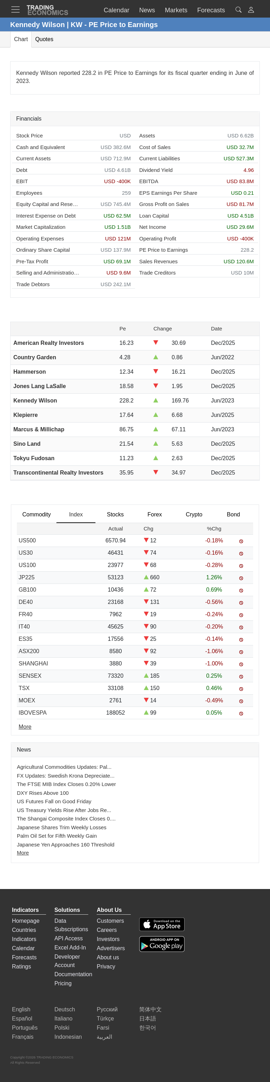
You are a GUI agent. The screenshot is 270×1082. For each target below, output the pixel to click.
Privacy (106, 967)
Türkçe (105, 1019)
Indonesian (68, 1037)
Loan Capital (154, 216)
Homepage (25, 921)
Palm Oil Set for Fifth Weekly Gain (57, 836)
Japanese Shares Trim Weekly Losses (62, 827)
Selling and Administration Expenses (47, 273)
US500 (27, 540)
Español (22, 1019)
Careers (107, 930)
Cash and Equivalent (40, 147)
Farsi (103, 1028)
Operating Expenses (40, 238)
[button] (251, 11)
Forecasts (24, 957)
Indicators (24, 939)
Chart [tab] (21, 39)
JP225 (26, 577)
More (23, 853)
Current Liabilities (159, 158)
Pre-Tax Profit (32, 261)
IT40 (24, 627)
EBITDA (148, 181)
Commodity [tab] (36, 514)
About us (108, 957)
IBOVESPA (33, 713)
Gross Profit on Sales (164, 204)
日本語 (147, 1019)
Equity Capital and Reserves (47, 204)
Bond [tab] (233, 514)
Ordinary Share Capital (43, 250)
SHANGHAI (33, 663)
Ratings (21, 967)
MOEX (27, 700)
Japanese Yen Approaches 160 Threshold (65, 845)
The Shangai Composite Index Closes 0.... (66, 819)
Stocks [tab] (115, 514)
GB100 (27, 590)
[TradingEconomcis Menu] (17, 9)
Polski (62, 1028)
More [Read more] (25, 727)
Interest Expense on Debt (46, 216)
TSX (24, 688)
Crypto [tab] (194, 514)
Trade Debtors (33, 284)
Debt (21, 170)
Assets (147, 136)
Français (22, 1037)
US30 (26, 553)
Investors (108, 939)
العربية (104, 1037)
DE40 (26, 602)
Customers (110, 921)
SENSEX (30, 676)
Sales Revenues (158, 261)
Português (25, 1028)
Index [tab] (76, 514)
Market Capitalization (40, 227)
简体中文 (150, 1009)
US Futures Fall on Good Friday (54, 801)
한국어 (147, 1028)
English (21, 1009)
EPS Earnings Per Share (168, 193)
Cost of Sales (155, 147)
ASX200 (29, 651)
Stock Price (29, 136)
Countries (24, 930)
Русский (107, 1009)
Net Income (152, 227)
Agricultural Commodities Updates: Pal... (64, 767)
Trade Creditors (157, 273)
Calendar (23, 948)
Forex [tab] (155, 514)
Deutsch (64, 1009)
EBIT (22, 181)
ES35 (25, 639)
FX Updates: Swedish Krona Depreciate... (66, 776)
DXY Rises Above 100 (43, 793)
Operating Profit (157, 238)
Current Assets (33, 158)
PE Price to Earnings (163, 250)
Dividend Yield (156, 170)
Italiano (63, 1019)
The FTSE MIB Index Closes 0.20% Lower (66, 784)
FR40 (25, 614)
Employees (29, 193)
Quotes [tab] (44, 39)
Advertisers (111, 948)
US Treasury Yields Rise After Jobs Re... (64, 810)
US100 (27, 565)
